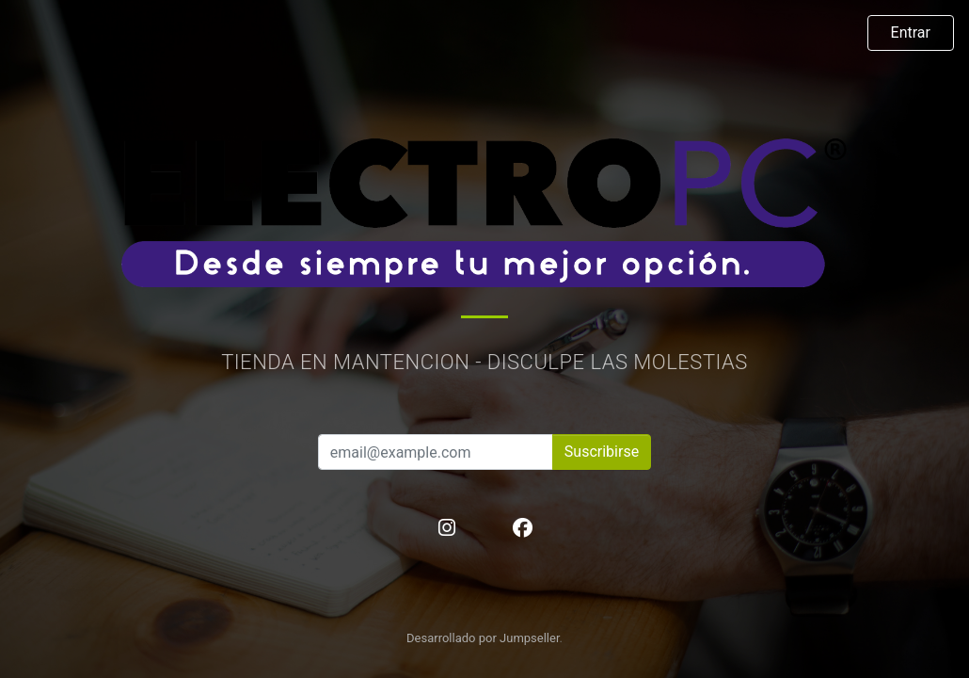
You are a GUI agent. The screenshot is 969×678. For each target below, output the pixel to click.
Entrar (910, 32)
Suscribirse (601, 451)
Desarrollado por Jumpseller (483, 638)
